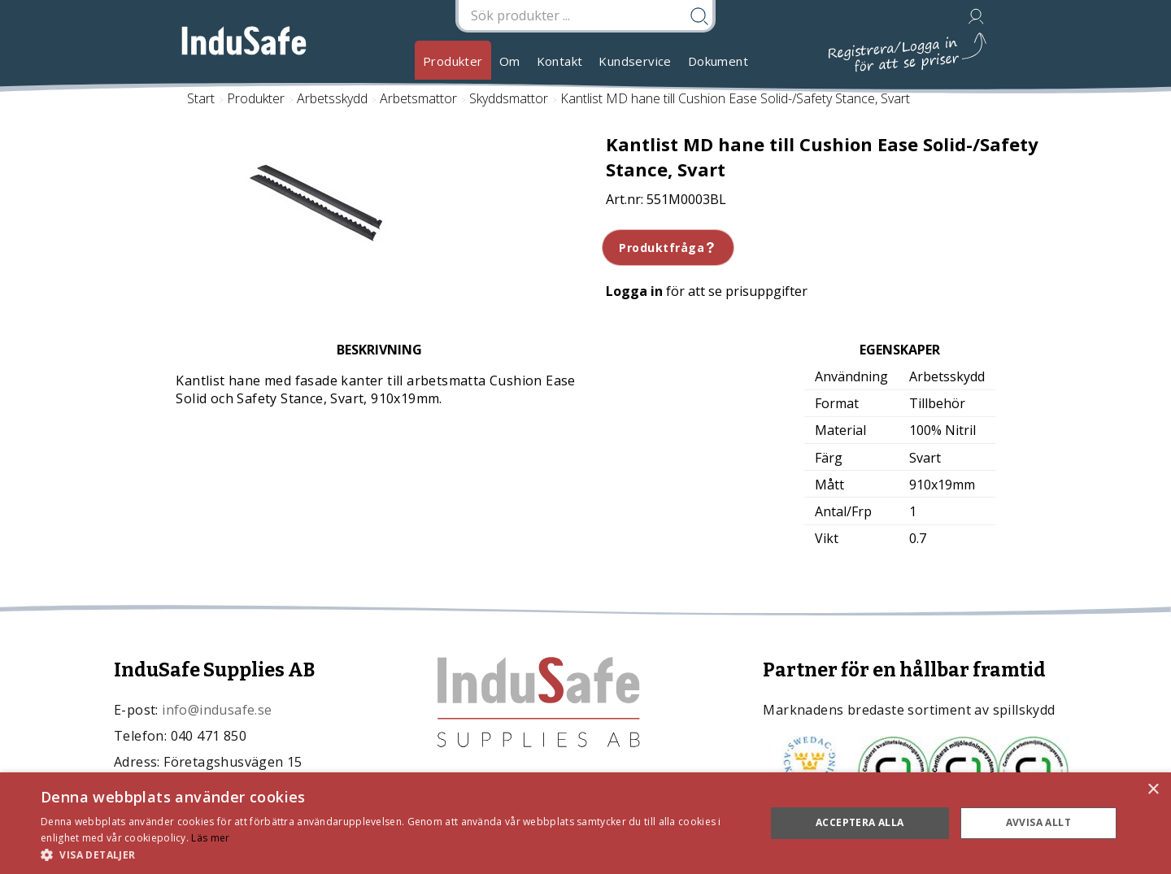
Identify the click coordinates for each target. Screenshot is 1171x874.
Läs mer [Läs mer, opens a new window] (210, 838)
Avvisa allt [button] (1038, 822)
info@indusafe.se (217, 710)
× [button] (1153, 790)
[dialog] (585, 823)
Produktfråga (668, 247)
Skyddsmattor (508, 98)
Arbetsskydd (332, 98)
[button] (392, 854)
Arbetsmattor (418, 98)
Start (201, 98)
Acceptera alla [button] (860, 822)
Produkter (453, 61)
